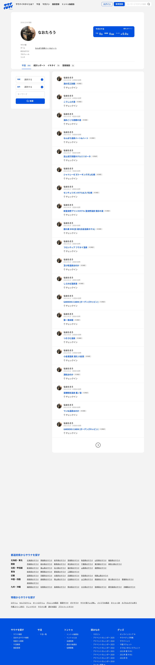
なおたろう (47, 32)
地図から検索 (18, 641)
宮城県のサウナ (73, 560)
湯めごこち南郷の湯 (72, 119)
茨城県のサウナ (33, 564)
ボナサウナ (74, 603)
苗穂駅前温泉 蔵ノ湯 (72, 392)
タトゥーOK (115, 603)
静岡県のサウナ (46, 571)
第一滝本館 (68, 319)
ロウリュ (14, 603)
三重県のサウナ (73, 571)
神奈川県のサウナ (115, 564)
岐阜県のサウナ (33, 571)
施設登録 (55, 4)
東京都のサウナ (101, 564)
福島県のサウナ (114, 560)
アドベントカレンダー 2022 (103, 648)
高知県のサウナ (33, 583)
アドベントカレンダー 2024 (103, 641)
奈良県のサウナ (87, 575)
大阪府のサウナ (60, 575)
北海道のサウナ (33, 560)
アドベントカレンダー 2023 (103, 644)
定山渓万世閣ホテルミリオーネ (77, 156)
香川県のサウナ (114, 579)
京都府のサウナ (46, 575)
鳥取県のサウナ (33, 579)
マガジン (46, 4)
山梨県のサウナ (87, 568)
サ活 (38, 4)
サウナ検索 (17, 634)
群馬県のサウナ (60, 564)
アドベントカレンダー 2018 (103, 661)
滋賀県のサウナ (33, 575)
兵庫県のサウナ (73, 575)
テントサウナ (31, 606)
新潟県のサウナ (33, 568)
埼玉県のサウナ (73, 564)
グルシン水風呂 (52, 603)
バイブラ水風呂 (103, 603)
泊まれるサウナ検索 (21, 637)
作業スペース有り (17, 606)
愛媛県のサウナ (128, 579)
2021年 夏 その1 (126, 651)
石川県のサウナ (60, 568)
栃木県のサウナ (46, 564)
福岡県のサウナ (33, 587)
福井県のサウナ (73, 568)
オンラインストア (126, 634)
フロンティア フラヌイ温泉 (75, 247)
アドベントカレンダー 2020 (103, 654)
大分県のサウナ (87, 587)
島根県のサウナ (46, 579)
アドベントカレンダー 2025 (103, 637)
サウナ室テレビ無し (88, 603)
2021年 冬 (124, 658)
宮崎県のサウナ (101, 587)
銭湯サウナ (64, 603)
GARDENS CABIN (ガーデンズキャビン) (81, 301)
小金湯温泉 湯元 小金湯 (74, 356)
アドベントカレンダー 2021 (103, 651)
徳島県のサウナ (101, 579)
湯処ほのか (68, 374)
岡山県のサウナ (60, 579)
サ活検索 (16, 644)
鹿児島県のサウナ (115, 587)
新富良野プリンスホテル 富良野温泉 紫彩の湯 (83, 210)
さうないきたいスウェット (130, 648)
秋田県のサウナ (87, 560)
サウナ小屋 (42, 606)
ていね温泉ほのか (71, 410)
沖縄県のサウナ (129, 587)
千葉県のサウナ (87, 564)
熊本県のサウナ (73, 587)
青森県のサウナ (46, 560)
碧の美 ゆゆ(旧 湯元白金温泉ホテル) (79, 229)
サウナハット (125, 641)
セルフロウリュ (25, 603)
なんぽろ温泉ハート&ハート (46, 48)
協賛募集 (70, 648)
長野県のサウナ (101, 568)
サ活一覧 (43, 634)
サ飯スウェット (126, 644)
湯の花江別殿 (69, 83)
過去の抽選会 (72, 644)
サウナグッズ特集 (126, 637)
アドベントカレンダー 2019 (103, 658)
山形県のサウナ (101, 560)
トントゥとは (72, 637)
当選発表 (70, 641)
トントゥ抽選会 (68, 4)
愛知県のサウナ (60, 571)
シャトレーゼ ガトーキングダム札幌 (79, 174)
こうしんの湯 (69, 101)
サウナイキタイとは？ (25, 4)
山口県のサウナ (87, 579)
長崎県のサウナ (60, 587)
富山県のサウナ (46, 568)
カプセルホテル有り (129, 603)
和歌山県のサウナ (101, 575)
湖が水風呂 (52, 606)
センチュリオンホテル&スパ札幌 (78, 192)
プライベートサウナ (66, 606)
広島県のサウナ (73, 579)
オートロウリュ (39, 603)
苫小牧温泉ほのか (71, 265)
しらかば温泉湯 (70, 283)
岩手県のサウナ (60, 560)
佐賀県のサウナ (46, 587)
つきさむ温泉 (69, 338)
